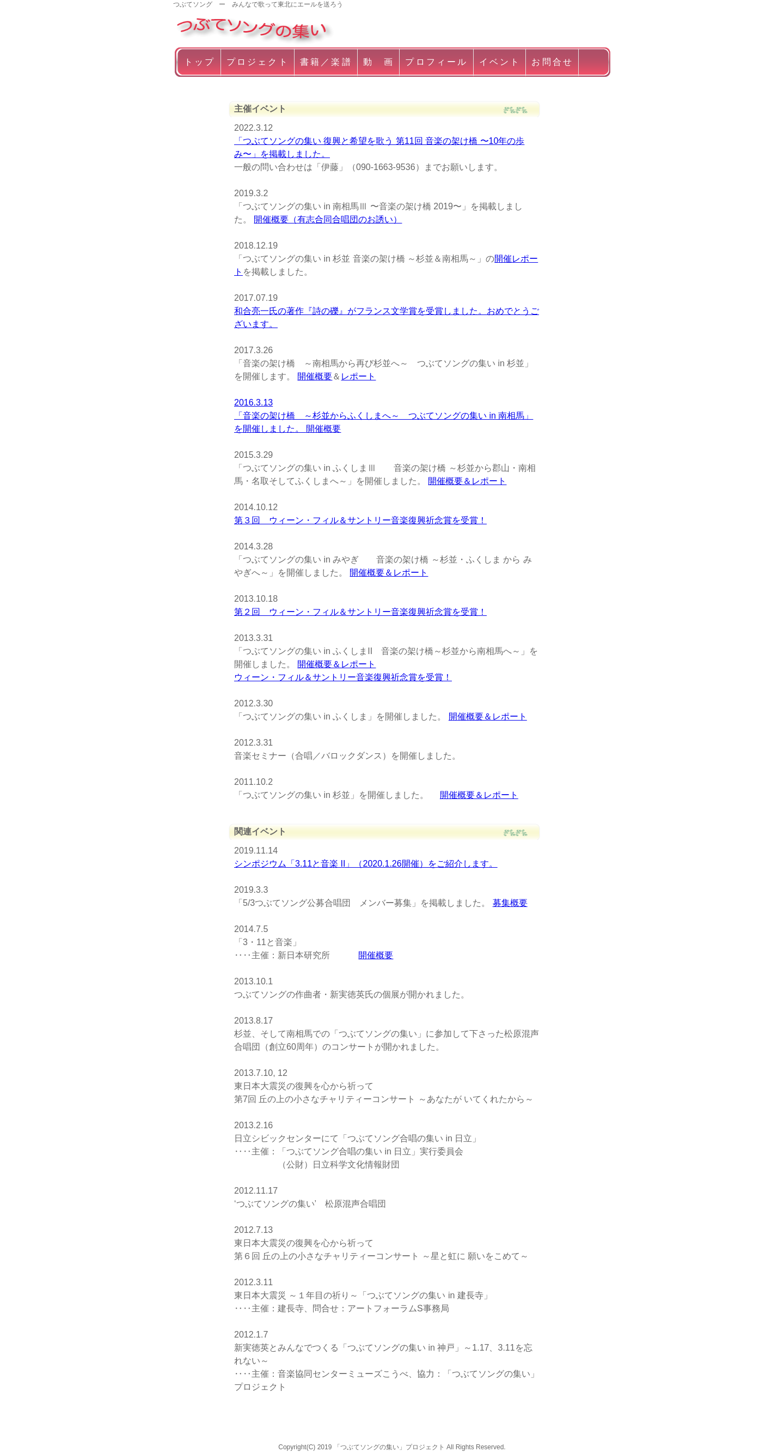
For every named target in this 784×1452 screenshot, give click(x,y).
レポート (358, 376)
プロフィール (436, 61)
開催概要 (314, 376)
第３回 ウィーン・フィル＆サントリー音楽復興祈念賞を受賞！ (360, 520)
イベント (500, 61)
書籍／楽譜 (326, 61)
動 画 (379, 61)
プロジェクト (257, 61)
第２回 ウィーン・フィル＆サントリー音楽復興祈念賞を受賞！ (360, 611)
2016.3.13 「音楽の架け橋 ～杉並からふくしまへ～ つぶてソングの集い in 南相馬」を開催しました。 (383, 415)
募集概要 (510, 903)
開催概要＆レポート (467, 481)
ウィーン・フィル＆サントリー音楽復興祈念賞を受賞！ (343, 677)
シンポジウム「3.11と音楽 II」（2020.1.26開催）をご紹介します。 (366, 863)
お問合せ (552, 61)
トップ (200, 61)
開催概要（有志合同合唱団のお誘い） (328, 219)
